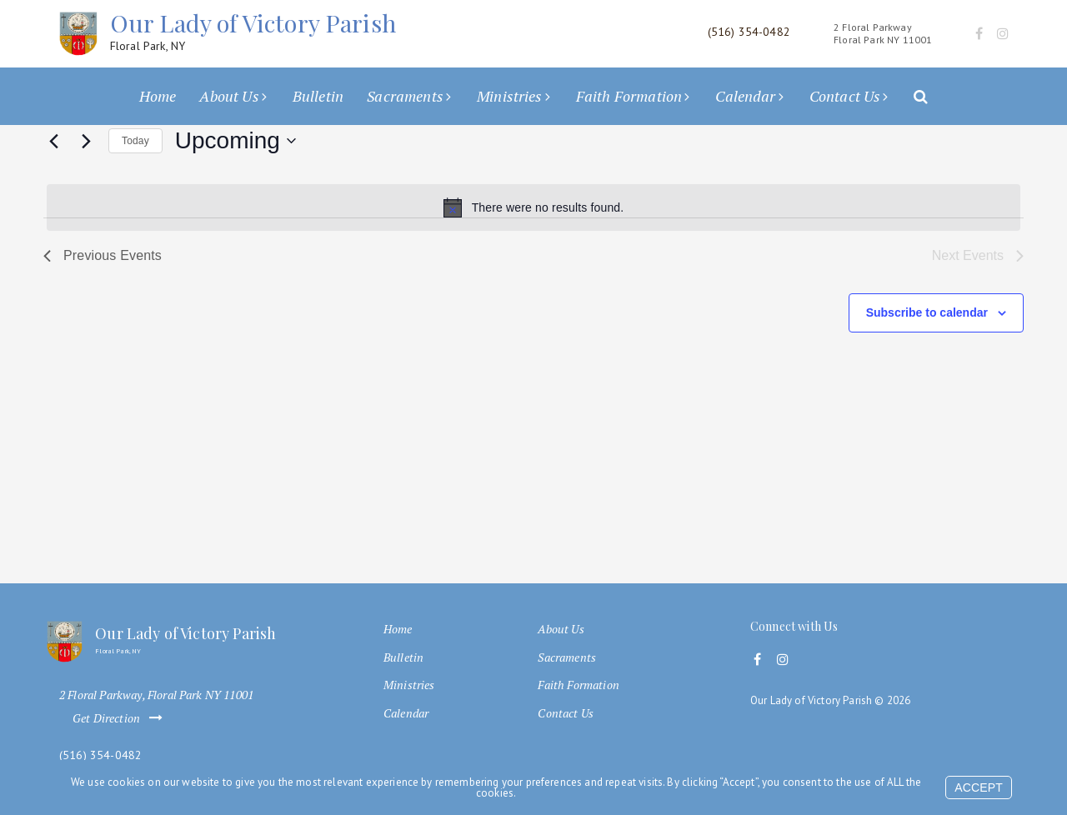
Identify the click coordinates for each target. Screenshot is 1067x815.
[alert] (533, 207)
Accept (978, 787)
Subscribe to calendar (927, 312)
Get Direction (121, 718)
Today (135, 141)
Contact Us (845, 96)
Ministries (510, 96)
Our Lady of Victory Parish (253, 31)
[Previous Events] (53, 141)
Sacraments (405, 96)
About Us (228, 96)
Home (158, 96)
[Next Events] (86, 141)
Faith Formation (629, 96)
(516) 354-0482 (100, 755)
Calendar (745, 96)
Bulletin (318, 96)
